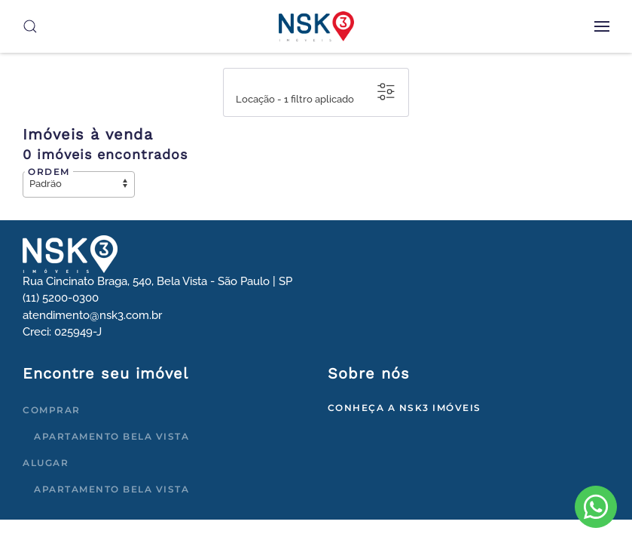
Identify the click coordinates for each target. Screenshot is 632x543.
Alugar (46, 462)
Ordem (49, 171)
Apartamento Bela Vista (111, 436)
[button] (601, 26)
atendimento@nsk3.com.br (92, 315)
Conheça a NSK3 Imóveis (404, 407)
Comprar (52, 410)
